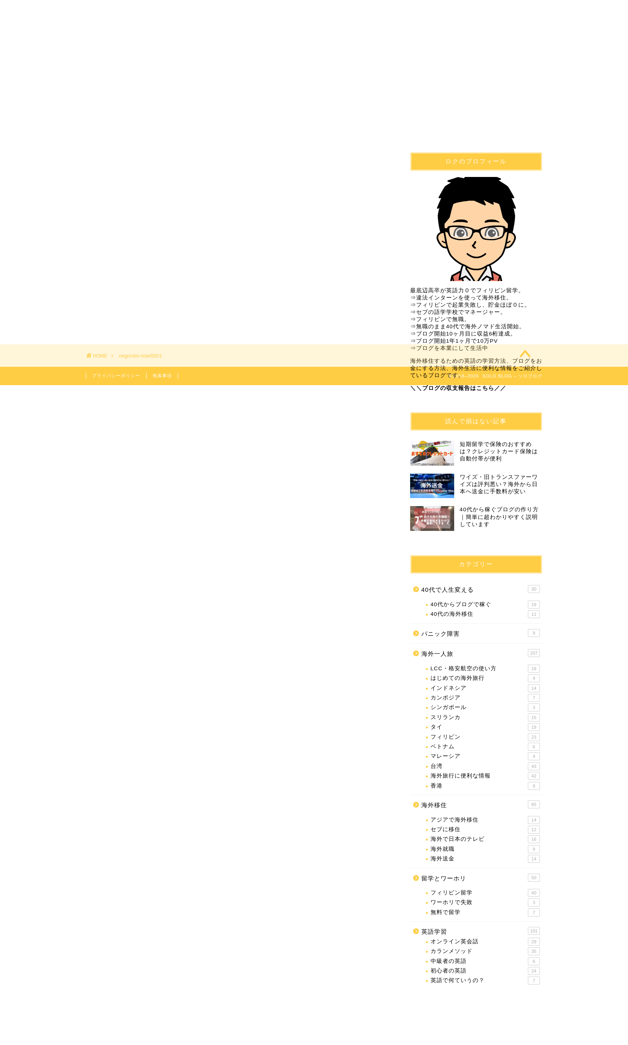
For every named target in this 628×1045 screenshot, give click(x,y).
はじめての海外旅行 (485, 678)
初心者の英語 (485, 971)
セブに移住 (485, 830)
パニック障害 (480, 633)
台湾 (485, 766)
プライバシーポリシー (116, 375)
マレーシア (485, 757)
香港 (485, 786)
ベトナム (485, 747)
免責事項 (162, 375)
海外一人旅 (429, 35)
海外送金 (485, 859)
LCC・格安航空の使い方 (485, 669)
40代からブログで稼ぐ (485, 605)
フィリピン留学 (276, 35)
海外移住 (200, 35)
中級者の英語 (485, 961)
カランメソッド (485, 951)
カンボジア (485, 698)
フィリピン (485, 737)
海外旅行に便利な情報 (485, 776)
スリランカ (485, 717)
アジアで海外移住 (485, 820)
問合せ (504, 35)
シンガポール (485, 708)
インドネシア (485, 688)
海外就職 (485, 849)
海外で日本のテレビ (485, 839)
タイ (485, 727)
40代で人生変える (124, 35)
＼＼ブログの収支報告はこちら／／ (458, 388)
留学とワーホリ (480, 878)
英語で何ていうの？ (485, 981)
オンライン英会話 (485, 942)
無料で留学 (485, 912)
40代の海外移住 (485, 614)
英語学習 (352, 35)
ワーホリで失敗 (485, 903)
